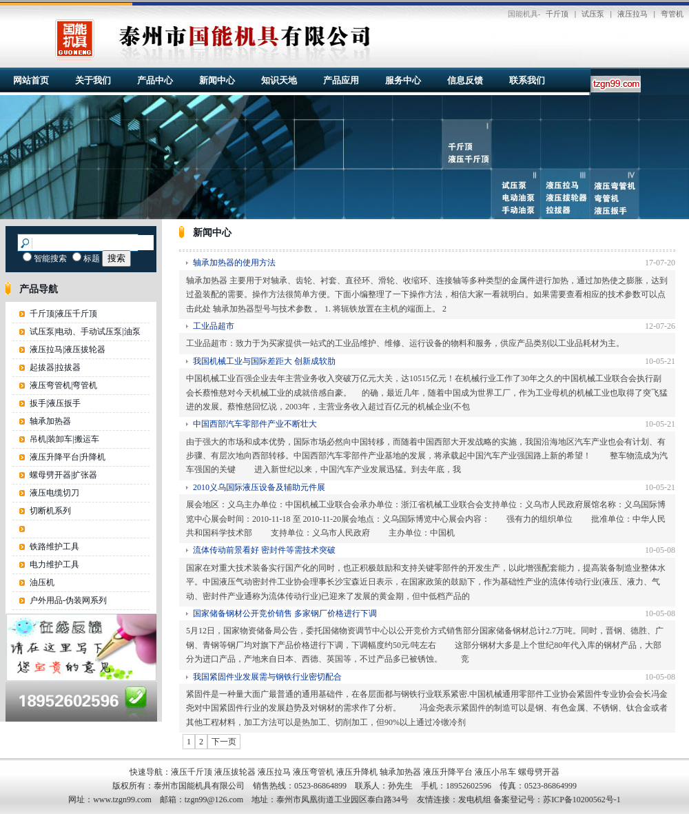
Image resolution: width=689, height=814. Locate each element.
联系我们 (527, 80)
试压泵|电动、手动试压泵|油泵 (85, 331)
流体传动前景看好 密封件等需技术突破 (264, 550)
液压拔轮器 (235, 772)
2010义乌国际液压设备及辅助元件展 (259, 487)
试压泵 (593, 14)
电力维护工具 (54, 564)
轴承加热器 (50, 421)
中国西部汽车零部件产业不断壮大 (255, 424)
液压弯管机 (313, 772)
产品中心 (155, 80)
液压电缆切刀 (54, 493)
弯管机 (672, 14)
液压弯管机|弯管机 (63, 385)
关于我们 (93, 80)
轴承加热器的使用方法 (234, 262)
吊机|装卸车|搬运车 (64, 439)
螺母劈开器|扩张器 (63, 475)
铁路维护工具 (54, 546)
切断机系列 (50, 511)
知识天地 (279, 80)
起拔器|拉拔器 (55, 367)
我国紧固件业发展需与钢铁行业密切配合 (267, 677)
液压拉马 (632, 14)
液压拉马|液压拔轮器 (67, 349)
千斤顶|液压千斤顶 (63, 313)
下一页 (224, 741)
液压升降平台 (448, 772)
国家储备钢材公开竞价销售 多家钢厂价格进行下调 (285, 613)
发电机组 (474, 799)
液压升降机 (357, 772)
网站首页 (31, 80)
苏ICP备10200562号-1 (582, 799)
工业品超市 (213, 326)
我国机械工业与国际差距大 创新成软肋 (264, 361)
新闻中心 (217, 80)
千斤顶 (557, 14)
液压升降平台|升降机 (67, 457)
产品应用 (341, 80)
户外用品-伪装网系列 (68, 600)
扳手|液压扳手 (55, 403)
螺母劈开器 (538, 772)
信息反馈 (465, 80)
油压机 (42, 582)
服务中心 (403, 80)
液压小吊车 (495, 772)
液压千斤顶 (191, 772)
